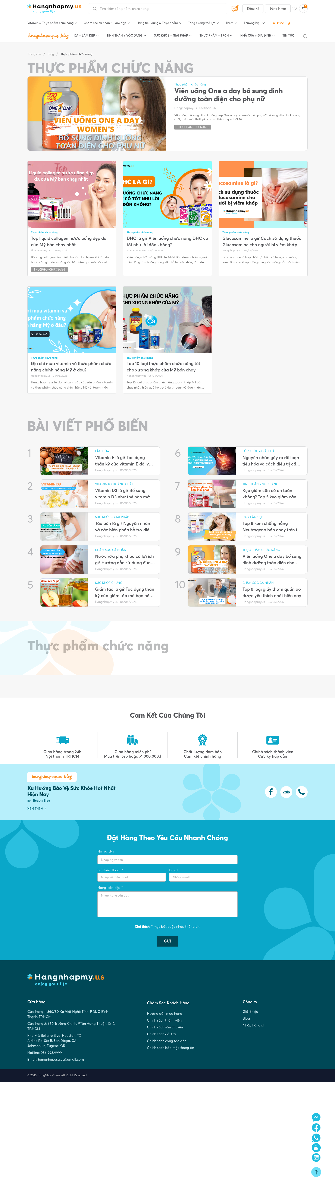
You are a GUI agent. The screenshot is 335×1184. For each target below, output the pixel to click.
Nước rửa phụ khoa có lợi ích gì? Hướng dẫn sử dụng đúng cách (124, 560)
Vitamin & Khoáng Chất (114, 484)
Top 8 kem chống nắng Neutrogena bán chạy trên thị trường (271, 527)
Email (173, 870)
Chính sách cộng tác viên (166, 1041)
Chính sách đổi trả (161, 1034)
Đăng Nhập (278, 8)
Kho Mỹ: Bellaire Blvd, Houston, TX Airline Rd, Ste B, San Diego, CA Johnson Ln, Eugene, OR (54, 1040)
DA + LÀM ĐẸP (252, 517)
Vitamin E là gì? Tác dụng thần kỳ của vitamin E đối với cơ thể (124, 461)
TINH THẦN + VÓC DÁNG (260, 484)
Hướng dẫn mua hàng (164, 1013)
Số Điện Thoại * (110, 870)
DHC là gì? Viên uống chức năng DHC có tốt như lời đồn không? (167, 241)
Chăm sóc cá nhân (110, 550)
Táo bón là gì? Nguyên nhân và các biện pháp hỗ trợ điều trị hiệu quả (123, 527)
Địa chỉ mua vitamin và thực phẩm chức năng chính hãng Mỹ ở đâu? (71, 367)
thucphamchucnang (193, 127)
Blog (51, 54)
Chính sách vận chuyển (165, 1027)
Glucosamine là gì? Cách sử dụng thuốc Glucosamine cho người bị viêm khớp (261, 241)
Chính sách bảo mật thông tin (170, 1048)
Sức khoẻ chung (108, 583)
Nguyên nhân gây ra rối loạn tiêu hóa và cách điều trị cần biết (270, 461)
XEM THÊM (36, 808)
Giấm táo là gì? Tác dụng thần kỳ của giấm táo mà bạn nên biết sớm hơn (124, 592)
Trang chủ (34, 54)
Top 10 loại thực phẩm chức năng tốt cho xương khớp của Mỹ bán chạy (163, 367)
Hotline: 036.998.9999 (44, 1052)
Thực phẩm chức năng (76, 54)
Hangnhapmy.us (185, 108)
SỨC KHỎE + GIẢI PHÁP (112, 517)
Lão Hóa (102, 451)
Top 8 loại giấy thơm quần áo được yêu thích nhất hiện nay (271, 592)
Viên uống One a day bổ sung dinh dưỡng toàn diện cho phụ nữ (228, 95)
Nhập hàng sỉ (253, 1025)
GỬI (167, 941)
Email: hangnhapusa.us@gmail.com (55, 1059)
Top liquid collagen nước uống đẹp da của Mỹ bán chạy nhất (68, 241)
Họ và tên (105, 851)
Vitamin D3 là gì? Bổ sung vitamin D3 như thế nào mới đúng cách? (123, 494)
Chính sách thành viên (164, 1020)
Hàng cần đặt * (110, 887)
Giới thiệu (250, 1011)
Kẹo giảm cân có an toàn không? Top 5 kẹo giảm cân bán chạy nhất (269, 494)
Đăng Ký (253, 8)
